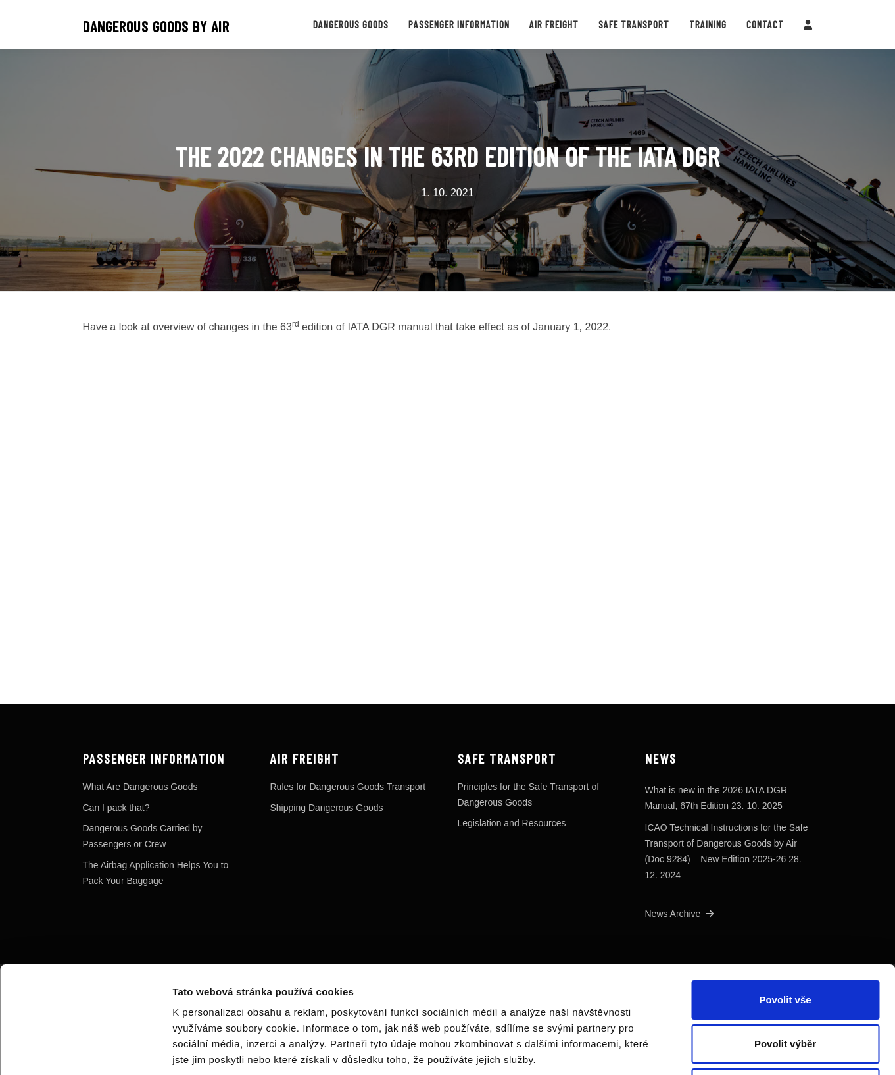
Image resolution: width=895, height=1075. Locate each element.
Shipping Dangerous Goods (326, 807)
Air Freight (554, 24)
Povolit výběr (785, 943)
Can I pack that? (116, 807)
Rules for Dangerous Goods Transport (348, 786)
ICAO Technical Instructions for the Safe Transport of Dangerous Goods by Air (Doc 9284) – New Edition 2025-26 (726, 843)
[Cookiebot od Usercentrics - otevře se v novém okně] (85, 1049)
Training (708, 24)
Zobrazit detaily (695, 1049)
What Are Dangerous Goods (140, 786)
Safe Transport (633, 24)
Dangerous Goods (351, 24)
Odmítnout (785, 987)
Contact (765, 24)
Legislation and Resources (512, 823)
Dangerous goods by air (156, 26)
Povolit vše (785, 899)
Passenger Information (459, 24)
